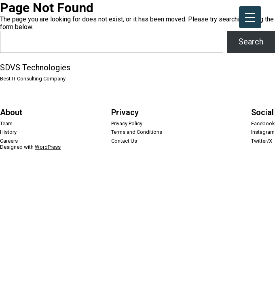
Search (251, 41)
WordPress (48, 147)
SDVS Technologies (35, 67)
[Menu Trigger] (250, 17)
